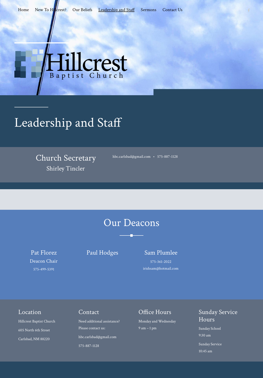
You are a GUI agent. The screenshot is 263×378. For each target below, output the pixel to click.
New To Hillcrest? (50, 10)
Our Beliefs (82, 10)
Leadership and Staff (116, 10)
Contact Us (172, 10)
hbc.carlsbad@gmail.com (132, 156)
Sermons (148, 10)
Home (23, 10)
